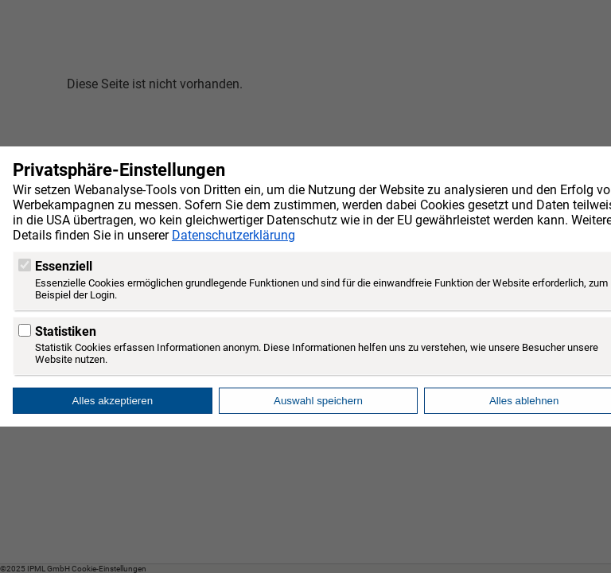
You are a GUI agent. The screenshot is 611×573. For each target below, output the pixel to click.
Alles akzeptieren (113, 401)
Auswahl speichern (318, 401)
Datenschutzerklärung (233, 235)
